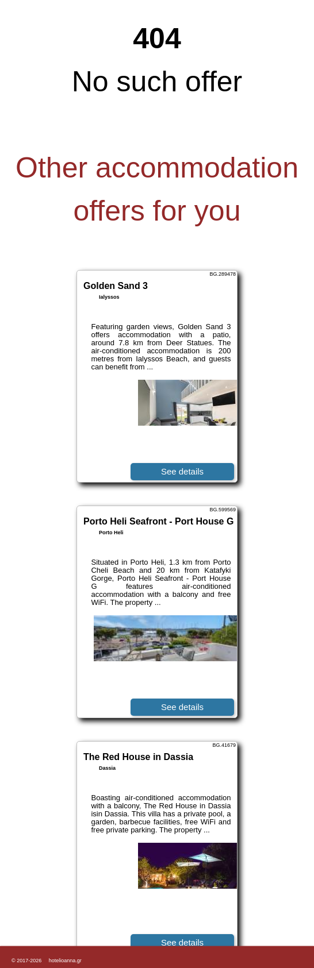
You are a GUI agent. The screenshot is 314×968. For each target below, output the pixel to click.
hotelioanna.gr (65, 960)
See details (182, 471)
